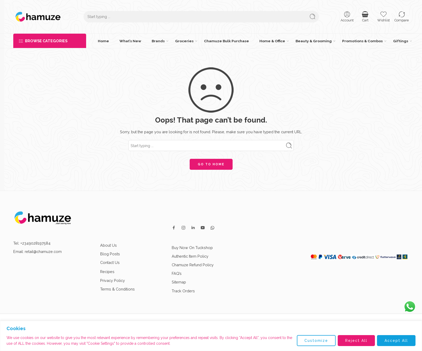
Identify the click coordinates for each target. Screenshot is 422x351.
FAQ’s (177, 273)
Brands (158, 41)
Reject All (356, 340)
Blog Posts (110, 254)
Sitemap (179, 282)
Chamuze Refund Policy (193, 265)
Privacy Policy (112, 280)
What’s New (130, 41)
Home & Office (272, 41)
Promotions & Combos (362, 41)
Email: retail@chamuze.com (37, 251)
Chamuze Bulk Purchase (226, 41)
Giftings (400, 41)
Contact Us (110, 262)
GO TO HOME (211, 164)
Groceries (184, 41)
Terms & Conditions (117, 289)
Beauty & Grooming (314, 41)
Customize (316, 340)
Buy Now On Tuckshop (192, 247)
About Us (108, 245)
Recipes (112, 271)
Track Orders (183, 291)
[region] (211, 336)
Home (103, 41)
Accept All (396, 340)
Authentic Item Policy (190, 256)
